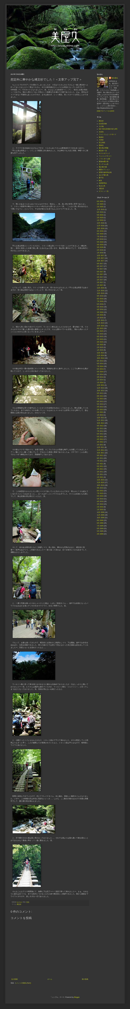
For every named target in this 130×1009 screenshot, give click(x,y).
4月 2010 (100, 501)
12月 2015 (100, 320)
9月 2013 (100, 393)
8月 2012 (100, 428)
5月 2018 (100, 242)
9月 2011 (100, 455)
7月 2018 (100, 236)
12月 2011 (100, 447)
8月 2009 (100, 523)
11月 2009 (100, 515)
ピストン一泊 (103, 191)
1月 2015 (100, 350)
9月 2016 (100, 296)
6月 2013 (100, 401)
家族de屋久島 (104, 161)
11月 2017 (100, 258)
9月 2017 (100, 264)
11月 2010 (100, 482)
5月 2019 (100, 215)
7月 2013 (100, 399)
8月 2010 (100, 491)
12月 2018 (100, 223)
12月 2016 (100, 288)
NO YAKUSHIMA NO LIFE (108, 129)
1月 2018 (100, 253)
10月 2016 (100, 293)
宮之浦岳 (102, 142)
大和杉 (101, 140)
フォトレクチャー (105, 156)
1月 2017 (100, 285)
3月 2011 (100, 472)
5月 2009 (100, 531)
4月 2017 (100, 277)
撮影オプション (104, 170)
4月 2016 (100, 309)
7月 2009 (100, 526)
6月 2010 (100, 496)
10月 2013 (100, 391)
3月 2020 (100, 204)
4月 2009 (100, 534)
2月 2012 (100, 445)
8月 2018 (100, 234)
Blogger (77, 997)
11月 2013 (100, 388)
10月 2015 (100, 326)
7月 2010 (100, 493)
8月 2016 (100, 299)
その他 (101, 126)
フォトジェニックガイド (107, 134)
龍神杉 (101, 137)
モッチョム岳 (103, 164)
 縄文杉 (101, 188)
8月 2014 (100, 363)
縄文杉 (19, 904)
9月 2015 (100, 328)
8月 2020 (100, 201)
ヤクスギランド (104, 153)
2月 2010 (100, 507)
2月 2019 (100, 218)
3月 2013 (100, 409)
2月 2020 (100, 207)
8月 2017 (100, 266)
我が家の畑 (103, 167)
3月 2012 (100, 442)
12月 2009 (100, 512)
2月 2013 (100, 412)
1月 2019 (100, 220)
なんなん (115, 78)
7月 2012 (100, 431)
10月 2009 (100, 518)
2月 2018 (100, 250)
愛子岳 (101, 178)
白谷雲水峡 (103, 124)
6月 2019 (100, 212)
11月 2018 (100, 226)
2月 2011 (100, 474)
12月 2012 (100, 418)
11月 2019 (100, 209)
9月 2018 (100, 231)
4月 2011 (100, 469)
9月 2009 (100, 520)
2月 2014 (100, 380)
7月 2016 (100, 301)
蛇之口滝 (102, 186)
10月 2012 (100, 423)
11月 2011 (100, 450)
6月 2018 (100, 239)
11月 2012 (100, 420)
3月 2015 (100, 345)
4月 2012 (100, 439)
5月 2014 (100, 372)
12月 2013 (100, 385)
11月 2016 (100, 291)
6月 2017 (100, 272)
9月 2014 (100, 361)
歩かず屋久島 (103, 175)
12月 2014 (100, 353)
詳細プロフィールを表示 (105, 111)
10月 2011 (100, 453)
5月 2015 (100, 339)
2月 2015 (100, 347)
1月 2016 (100, 318)
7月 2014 (100, 366)
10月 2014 (100, 358)
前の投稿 (85, 979)
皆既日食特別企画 (105, 172)
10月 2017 (100, 261)
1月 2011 (100, 477)
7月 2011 (100, 461)
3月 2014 (100, 377)
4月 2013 (100, 407)
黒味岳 (101, 145)
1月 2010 (100, 509)
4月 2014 (100, 374)
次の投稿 (14, 979)
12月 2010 (100, 480)
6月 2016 (100, 304)
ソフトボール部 (104, 159)
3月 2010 (100, 504)
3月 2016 (100, 312)
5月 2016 (100, 307)
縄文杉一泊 (103, 151)
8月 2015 (100, 331)
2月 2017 (100, 282)
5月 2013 (100, 404)
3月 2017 (100, 280)
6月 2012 (100, 434)
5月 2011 (100, 466)
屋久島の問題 (103, 148)
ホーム (49, 979)
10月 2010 (100, 485)
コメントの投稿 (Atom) (23, 983)
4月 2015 (100, 342)
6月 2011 (100, 464)
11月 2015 (100, 323)
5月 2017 (100, 274)
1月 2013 (100, 415)
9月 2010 (100, 488)
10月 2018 (100, 228)
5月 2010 (100, 499)
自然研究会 (103, 183)
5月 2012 (100, 437)
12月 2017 (100, 255)
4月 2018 (100, 245)
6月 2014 (100, 369)
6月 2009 (100, 528)
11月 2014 (100, 355)
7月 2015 (100, 334)
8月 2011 (100, 458)
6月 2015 (100, 336)
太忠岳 (101, 132)
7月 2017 (100, 269)
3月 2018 (100, 247)
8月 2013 (100, 396)
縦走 (100, 180)
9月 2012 (100, 426)
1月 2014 (100, 382)
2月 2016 (100, 315)
